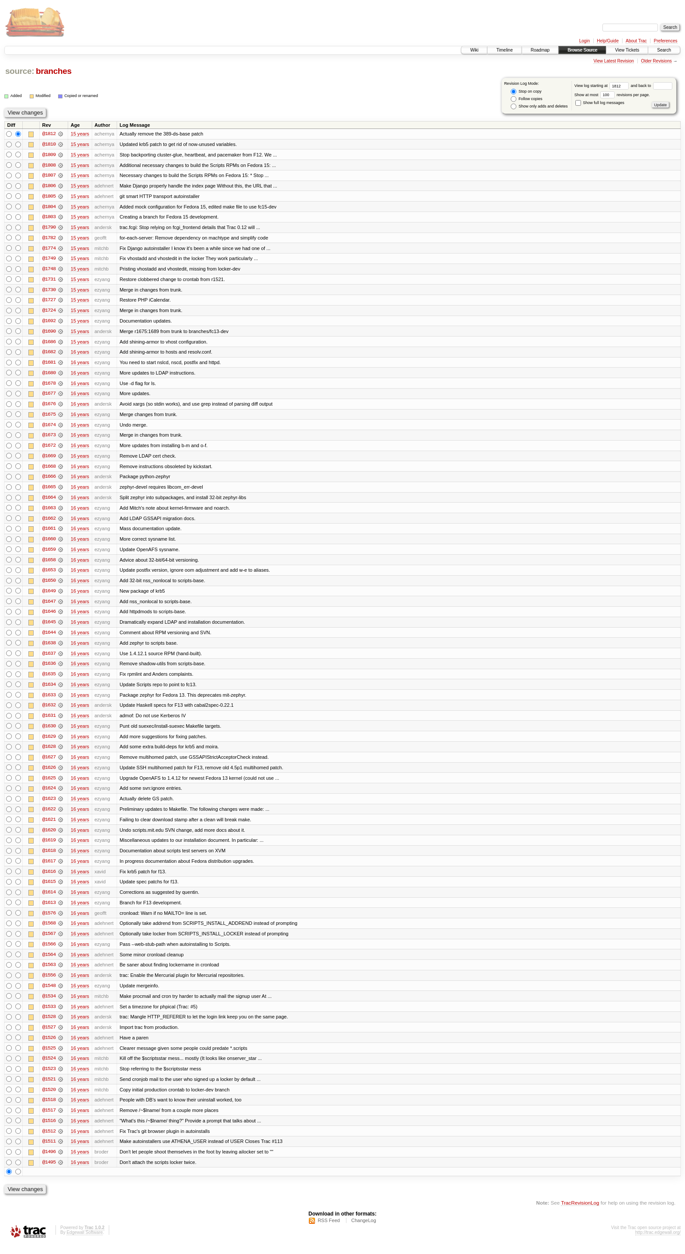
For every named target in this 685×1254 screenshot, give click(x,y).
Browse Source (582, 50)
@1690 (48, 333)
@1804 (48, 207)
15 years (80, 133)
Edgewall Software (84, 1242)
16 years (80, 354)
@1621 (48, 826)
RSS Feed (329, 1230)
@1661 (48, 532)
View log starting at (602, 85)
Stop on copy (526, 91)
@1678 (48, 385)
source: (19, 71)
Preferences (666, 40)
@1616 (48, 878)
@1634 (48, 689)
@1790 (48, 228)
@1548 (48, 993)
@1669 (48, 458)
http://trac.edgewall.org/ (658, 1242)
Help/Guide (608, 40)
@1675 (48, 416)
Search (664, 50)
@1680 (48, 375)
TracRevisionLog (580, 1213)
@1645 (48, 626)
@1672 (48, 448)
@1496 (48, 1161)
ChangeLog (363, 1230)
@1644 (48, 637)
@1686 (48, 343)
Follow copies (526, 99)
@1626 (48, 773)
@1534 (48, 1004)
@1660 (48, 542)
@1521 (48, 1088)
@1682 (48, 354)
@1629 (48, 742)
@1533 (48, 1014)
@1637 (48, 658)
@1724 (48, 312)
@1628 (48, 752)
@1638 (48, 647)
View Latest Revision (613, 61)
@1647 (48, 605)
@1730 (48, 291)
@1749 (48, 259)
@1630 (48, 731)
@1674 (48, 427)
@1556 (48, 983)
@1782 (48, 238)
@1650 (48, 584)
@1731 (48, 280)
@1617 (48, 868)
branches (54, 71)
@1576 (48, 920)
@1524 (48, 1067)
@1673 (48, 437)
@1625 (48, 784)
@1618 (48, 857)
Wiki (474, 50)
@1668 (48, 469)
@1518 (48, 1109)
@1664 (48, 500)
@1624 (48, 794)
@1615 (48, 889)
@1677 (48, 396)
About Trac (636, 40)
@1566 (48, 951)
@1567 (48, 941)
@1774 (48, 249)
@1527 (48, 1035)
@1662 (48, 521)
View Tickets (627, 50)
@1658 (48, 563)
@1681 (48, 364)
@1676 (48, 406)
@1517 (48, 1119)
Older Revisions (656, 61)
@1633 (48, 700)
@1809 (48, 154)
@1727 (48, 301)
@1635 (48, 679)
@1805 (48, 196)
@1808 (48, 165)
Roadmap (540, 50)
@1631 (48, 721)
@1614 (48, 899)
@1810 (48, 144)
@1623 (48, 805)
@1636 (48, 668)
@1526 (48, 1046)
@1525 (48, 1056)
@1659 (48, 553)
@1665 (48, 490)
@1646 (48, 616)
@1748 (48, 270)
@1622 (48, 815)
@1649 (48, 595)
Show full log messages (599, 103)
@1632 (48, 710)
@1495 (48, 1172)
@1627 (48, 763)
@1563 (48, 972)
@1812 (48, 133)
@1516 (48, 1130)
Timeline (504, 50)
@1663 (48, 511)
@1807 (48, 175)
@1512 (48, 1140)
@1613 (48, 910)
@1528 (48, 1025)
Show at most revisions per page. (612, 95)
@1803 (48, 217)
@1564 (48, 962)
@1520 (48, 1098)
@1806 (48, 186)
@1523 (48, 1077)
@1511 (48, 1151)
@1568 (48, 930)
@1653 (48, 574)
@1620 (48, 836)
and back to (651, 85)
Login (584, 40)
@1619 (48, 847)
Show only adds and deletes (539, 106)
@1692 (48, 322)
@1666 (48, 479)
